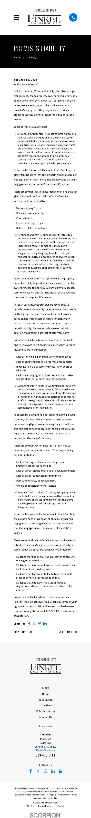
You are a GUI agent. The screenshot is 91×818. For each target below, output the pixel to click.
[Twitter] (38, 771)
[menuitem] (30, 806)
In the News (45, 705)
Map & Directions (45, 750)
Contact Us (45, 717)
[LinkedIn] (53, 771)
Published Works (45, 711)
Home (45, 694)
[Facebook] (30, 771)
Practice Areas (46, 699)
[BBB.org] (45, 771)
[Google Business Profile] (60, 771)
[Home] (44, 17)
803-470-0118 (45, 755)
